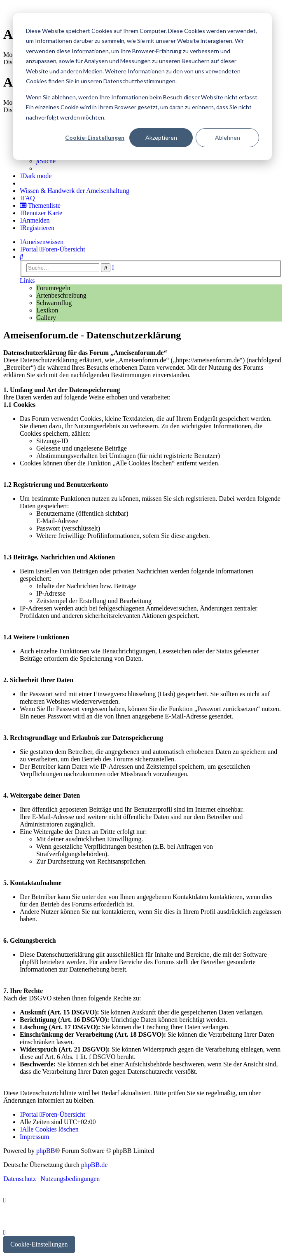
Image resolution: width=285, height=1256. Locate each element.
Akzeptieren (161, 137)
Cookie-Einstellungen (94, 137)
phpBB (45, 1150)
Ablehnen (227, 137)
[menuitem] (46, 161)
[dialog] (142, 86)
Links (27, 280)
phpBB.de (94, 1164)
